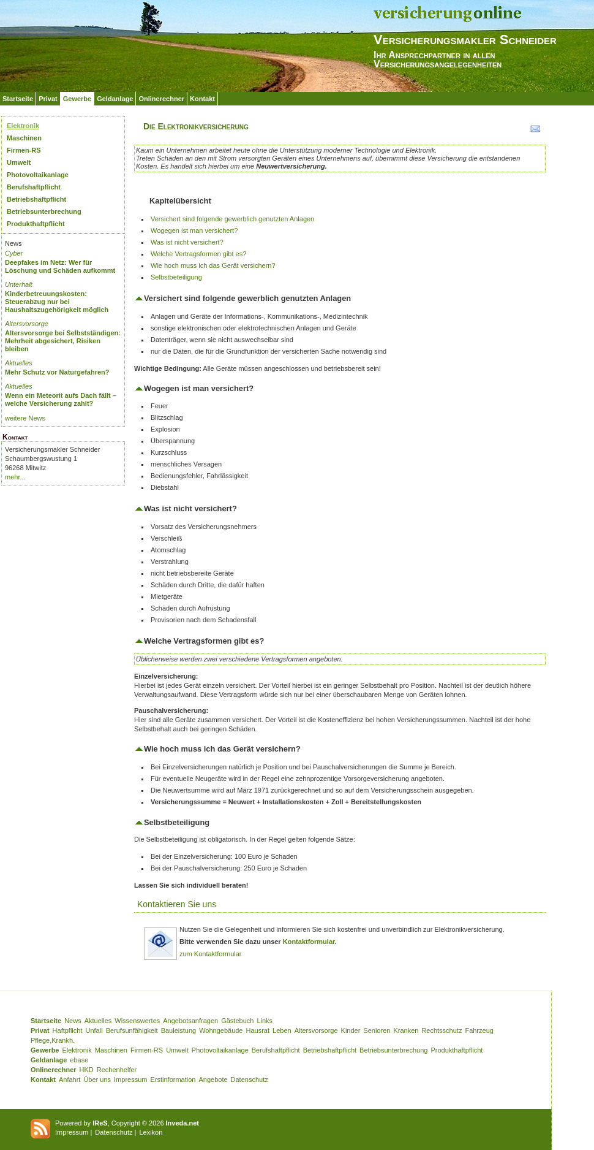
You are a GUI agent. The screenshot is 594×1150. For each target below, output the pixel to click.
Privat (48, 98)
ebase (79, 1060)
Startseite (17, 98)
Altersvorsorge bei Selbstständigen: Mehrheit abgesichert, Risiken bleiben (63, 340)
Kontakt (202, 98)
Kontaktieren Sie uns (176, 904)
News (72, 1020)
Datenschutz (249, 1079)
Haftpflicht (68, 1030)
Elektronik (23, 125)
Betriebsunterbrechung (44, 211)
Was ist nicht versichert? (187, 242)
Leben (282, 1030)
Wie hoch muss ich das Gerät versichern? (213, 265)
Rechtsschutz (441, 1030)
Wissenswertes (137, 1020)
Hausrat (258, 1030)
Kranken (405, 1030)
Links (265, 1020)
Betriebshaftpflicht (36, 199)
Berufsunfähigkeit (132, 1030)
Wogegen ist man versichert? (194, 230)
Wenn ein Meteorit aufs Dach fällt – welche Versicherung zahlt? (60, 399)
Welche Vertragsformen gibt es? (198, 253)
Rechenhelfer (117, 1069)
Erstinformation (172, 1079)
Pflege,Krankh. (53, 1040)
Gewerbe (77, 98)
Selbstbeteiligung (176, 277)
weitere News (25, 418)
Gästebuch (237, 1020)
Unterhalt (18, 284)
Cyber (14, 253)
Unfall (94, 1030)
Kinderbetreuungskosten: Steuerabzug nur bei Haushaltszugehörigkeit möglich (56, 301)
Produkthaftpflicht (36, 223)
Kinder (351, 1030)
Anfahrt (69, 1079)
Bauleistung (179, 1030)
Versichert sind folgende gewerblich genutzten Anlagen (232, 219)
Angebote (212, 1079)
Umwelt (19, 162)
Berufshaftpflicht (34, 187)
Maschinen (24, 138)
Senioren (376, 1030)
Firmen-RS (24, 150)
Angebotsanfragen (190, 1020)
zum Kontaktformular (210, 954)
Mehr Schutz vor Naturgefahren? (57, 372)
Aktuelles (18, 363)
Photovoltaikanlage (38, 174)
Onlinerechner (161, 98)
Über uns (97, 1079)
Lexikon (150, 1132)
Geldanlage (115, 98)
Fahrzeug (479, 1030)
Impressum (130, 1079)
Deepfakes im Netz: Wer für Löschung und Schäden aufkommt (60, 266)
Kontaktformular (309, 941)
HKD (87, 1069)
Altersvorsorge (26, 323)
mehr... (15, 477)
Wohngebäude (220, 1030)
